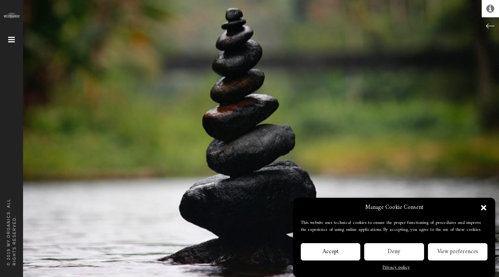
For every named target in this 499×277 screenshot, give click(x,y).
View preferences (457, 252)
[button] (483, 209)
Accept (330, 252)
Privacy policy (396, 268)
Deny (394, 252)
